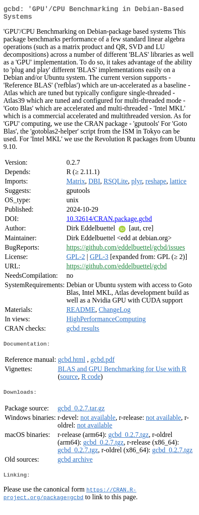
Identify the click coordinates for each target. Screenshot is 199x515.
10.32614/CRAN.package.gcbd (109, 222)
